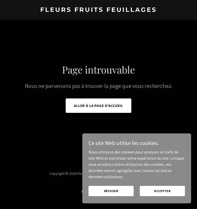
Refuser (116, 191)
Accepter (163, 191)
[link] (98, 10)
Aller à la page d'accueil (98, 105)
